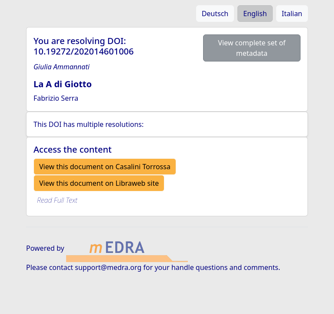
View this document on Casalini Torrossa (104, 166)
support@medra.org (108, 267)
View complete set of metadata (251, 48)
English (255, 13)
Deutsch (215, 13)
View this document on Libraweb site (99, 183)
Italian (292, 13)
